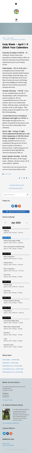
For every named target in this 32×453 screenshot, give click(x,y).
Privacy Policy (6, 443)
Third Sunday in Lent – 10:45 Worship (12, 372)
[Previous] (5, 223)
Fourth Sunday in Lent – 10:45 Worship (12, 369)
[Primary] (16, 19)
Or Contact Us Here (7, 400)
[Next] (27, 223)
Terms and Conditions (8, 445)
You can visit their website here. (10, 423)
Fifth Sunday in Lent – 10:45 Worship (12, 366)
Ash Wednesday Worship (15, 188)
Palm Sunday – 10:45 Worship (10, 363)
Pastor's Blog (10, 38)
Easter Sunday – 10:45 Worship (10, 359)
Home (3, 38)
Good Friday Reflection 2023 (16, 185)
